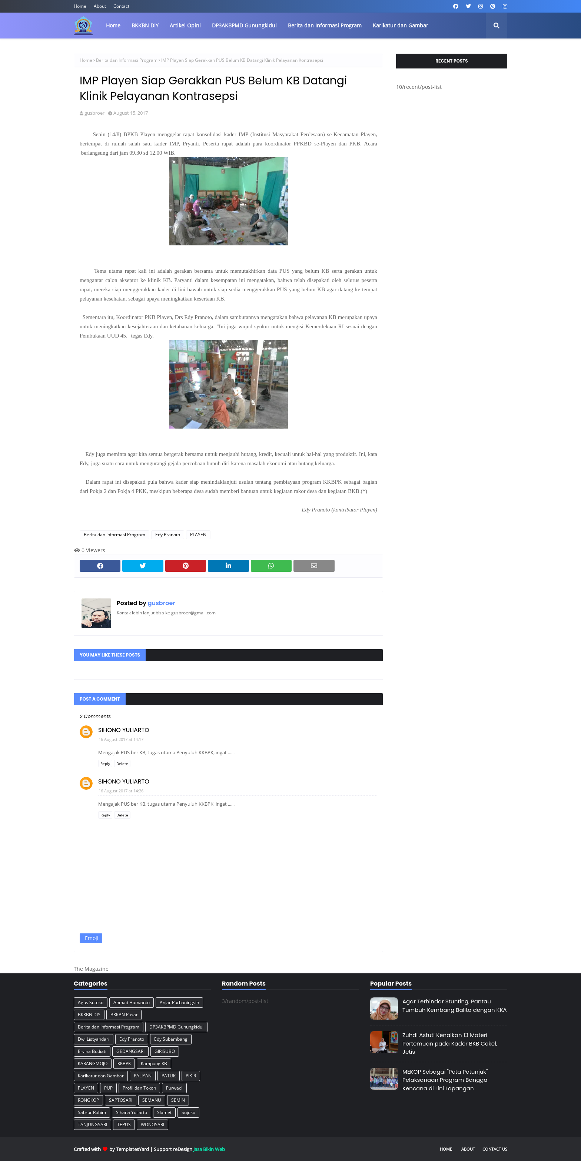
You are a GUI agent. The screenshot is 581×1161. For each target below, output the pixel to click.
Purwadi (174, 1088)
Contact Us (494, 1149)
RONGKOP (88, 1100)
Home (80, 6)
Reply (105, 763)
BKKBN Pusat (123, 1014)
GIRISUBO (165, 1051)
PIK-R (191, 1076)
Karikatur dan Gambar (101, 1076)
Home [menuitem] (113, 25)
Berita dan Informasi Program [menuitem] (325, 25)
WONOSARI (152, 1124)
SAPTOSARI (120, 1100)
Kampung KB (154, 1063)
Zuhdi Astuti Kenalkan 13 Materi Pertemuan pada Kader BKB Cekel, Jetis (449, 1043)
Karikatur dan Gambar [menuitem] (400, 25)
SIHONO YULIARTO (123, 730)
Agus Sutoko (90, 1002)
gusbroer (94, 113)
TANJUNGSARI (92, 1124)
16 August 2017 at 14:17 (121, 739)
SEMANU (151, 1100)
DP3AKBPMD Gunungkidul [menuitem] (244, 25)
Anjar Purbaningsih (179, 1002)
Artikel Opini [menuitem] (185, 25)
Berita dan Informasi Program (126, 60)
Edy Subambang (170, 1039)
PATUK (169, 1076)
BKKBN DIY (89, 1014)
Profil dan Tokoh (139, 1088)
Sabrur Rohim (92, 1112)
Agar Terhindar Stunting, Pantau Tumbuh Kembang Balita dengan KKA (454, 1005)
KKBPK (124, 1063)
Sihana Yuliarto (131, 1112)
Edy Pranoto (167, 534)
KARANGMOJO (92, 1063)
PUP (108, 1088)
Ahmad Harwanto (131, 1002)
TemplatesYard (132, 1149)
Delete (122, 763)
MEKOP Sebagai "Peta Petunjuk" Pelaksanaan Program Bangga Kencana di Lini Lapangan (445, 1080)
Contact (121, 6)
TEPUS (124, 1124)
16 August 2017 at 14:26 (121, 790)
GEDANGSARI (130, 1051)
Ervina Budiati (92, 1051)
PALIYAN (143, 1076)
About (100, 6)
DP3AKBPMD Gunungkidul (176, 1027)
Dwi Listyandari (93, 1039)
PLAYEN (198, 534)
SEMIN (178, 1100)
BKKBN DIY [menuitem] (145, 25)
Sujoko (188, 1112)
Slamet (164, 1112)
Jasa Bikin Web (209, 1149)
